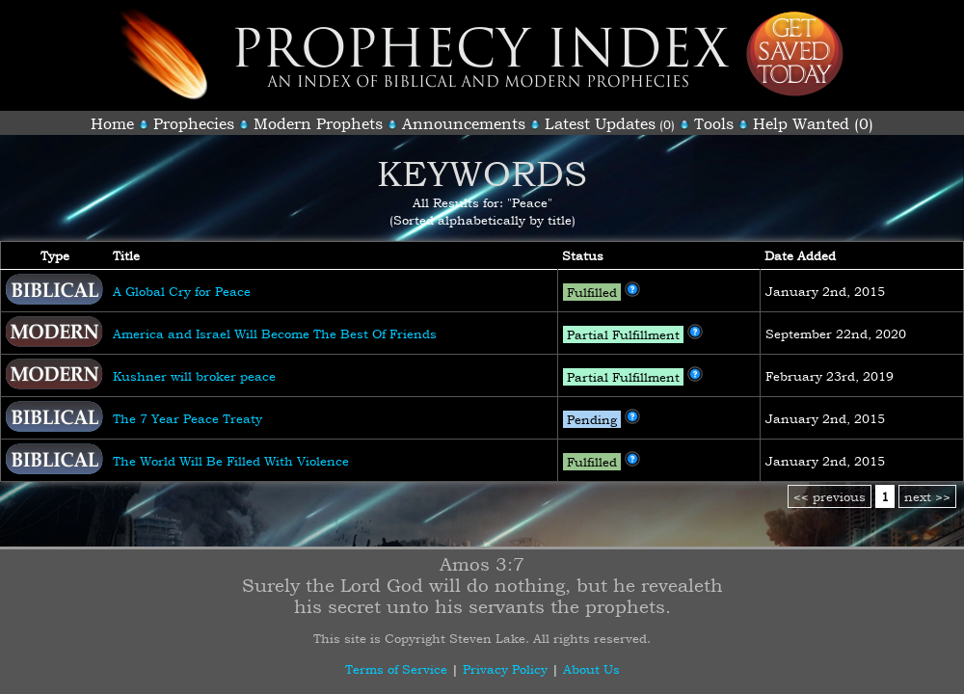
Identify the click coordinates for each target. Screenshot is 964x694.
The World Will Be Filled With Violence (231, 460)
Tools (714, 123)
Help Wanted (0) (813, 123)
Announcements (463, 123)
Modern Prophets (318, 123)
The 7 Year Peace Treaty (187, 418)
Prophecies (193, 123)
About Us (591, 669)
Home (112, 123)
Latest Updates (600, 123)
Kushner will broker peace (194, 376)
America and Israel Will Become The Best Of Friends (275, 333)
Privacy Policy (505, 669)
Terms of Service (396, 669)
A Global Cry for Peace (182, 291)
